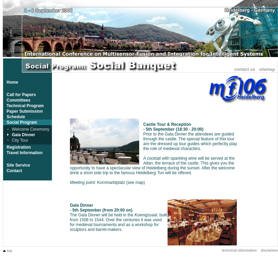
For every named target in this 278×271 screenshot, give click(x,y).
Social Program (22, 122)
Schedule (16, 116)
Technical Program (25, 105)
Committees (18, 100)
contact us (244, 69)
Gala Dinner (23, 134)
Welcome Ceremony (30, 129)
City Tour (20, 140)
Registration (19, 147)
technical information (239, 250)
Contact (14, 170)
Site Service (18, 165)
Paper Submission (25, 111)
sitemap (267, 69)
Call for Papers (21, 94)
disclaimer (269, 250)
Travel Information (25, 152)
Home (12, 82)
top (7, 251)
